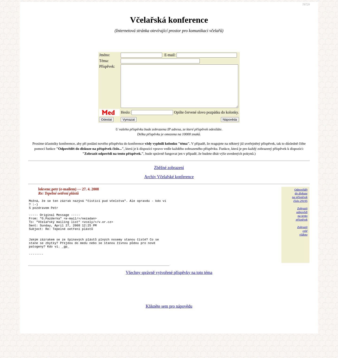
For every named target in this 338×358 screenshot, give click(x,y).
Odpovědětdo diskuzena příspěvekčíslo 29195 (299, 203)
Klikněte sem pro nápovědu (169, 326)
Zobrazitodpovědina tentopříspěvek (301, 222)
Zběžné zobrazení (169, 176)
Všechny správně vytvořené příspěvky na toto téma (169, 293)
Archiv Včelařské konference (169, 185)
